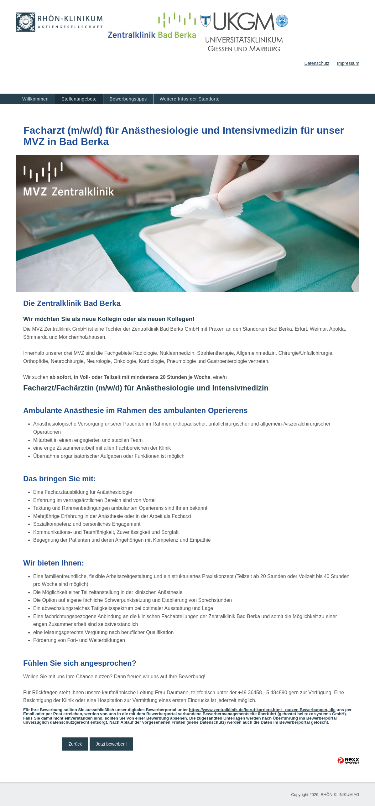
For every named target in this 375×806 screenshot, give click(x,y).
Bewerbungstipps (128, 98)
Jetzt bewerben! (111, 744)
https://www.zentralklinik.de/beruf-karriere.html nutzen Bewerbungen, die (262, 709)
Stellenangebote (79, 98)
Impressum (348, 63)
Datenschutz (316, 63)
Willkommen (35, 98)
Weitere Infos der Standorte (190, 98)
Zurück (75, 744)
